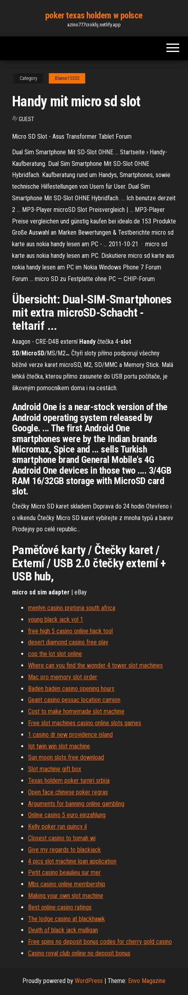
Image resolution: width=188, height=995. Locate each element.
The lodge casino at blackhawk (66, 919)
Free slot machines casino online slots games (84, 723)
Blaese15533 (67, 78)
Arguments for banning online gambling (76, 804)
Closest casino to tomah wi (62, 838)
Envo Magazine (147, 981)
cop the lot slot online (55, 654)
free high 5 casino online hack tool (70, 631)
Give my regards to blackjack (64, 849)
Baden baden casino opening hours (71, 688)
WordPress (89, 981)
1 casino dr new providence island (70, 734)
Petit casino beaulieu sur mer (64, 872)
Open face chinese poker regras (68, 792)
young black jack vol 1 (55, 619)
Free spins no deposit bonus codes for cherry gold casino (100, 941)
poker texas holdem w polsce (94, 15)
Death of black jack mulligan (63, 930)
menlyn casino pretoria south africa (71, 608)
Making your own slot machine (65, 895)
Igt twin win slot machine (59, 746)
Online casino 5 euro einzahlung (67, 815)
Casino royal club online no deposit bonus (79, 953)
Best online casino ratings (60, 907)
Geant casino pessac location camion (74, 700)
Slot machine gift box (54, 769)
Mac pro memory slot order (62, 677)
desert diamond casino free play (68, 642)
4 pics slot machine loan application (72, 861)
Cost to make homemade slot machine (76, 711)
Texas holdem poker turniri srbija (69, 780)
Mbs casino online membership (66, 884)
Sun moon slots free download (66, 757)
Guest (26, 119)
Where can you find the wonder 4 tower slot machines (95, 665)
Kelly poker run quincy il (57, 826)
